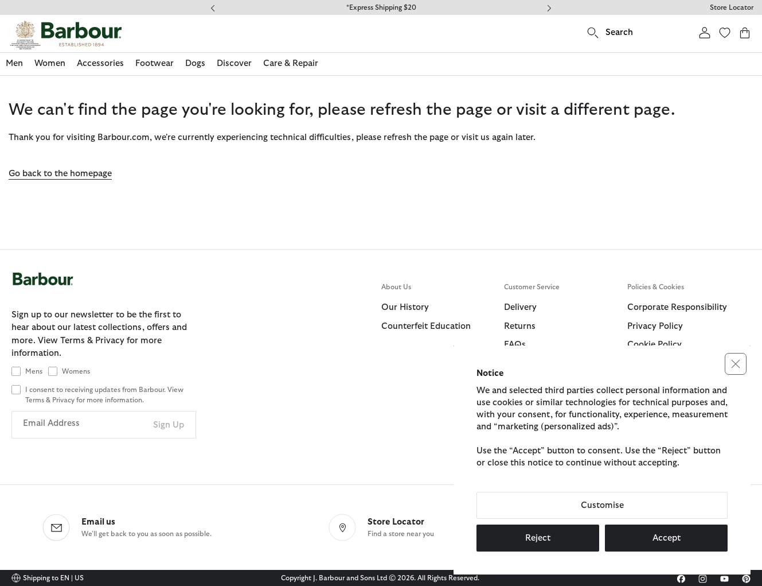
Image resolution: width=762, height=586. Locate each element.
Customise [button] (602, 505)
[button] (735, 364)
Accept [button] (666, 538)
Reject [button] (537, 538)
